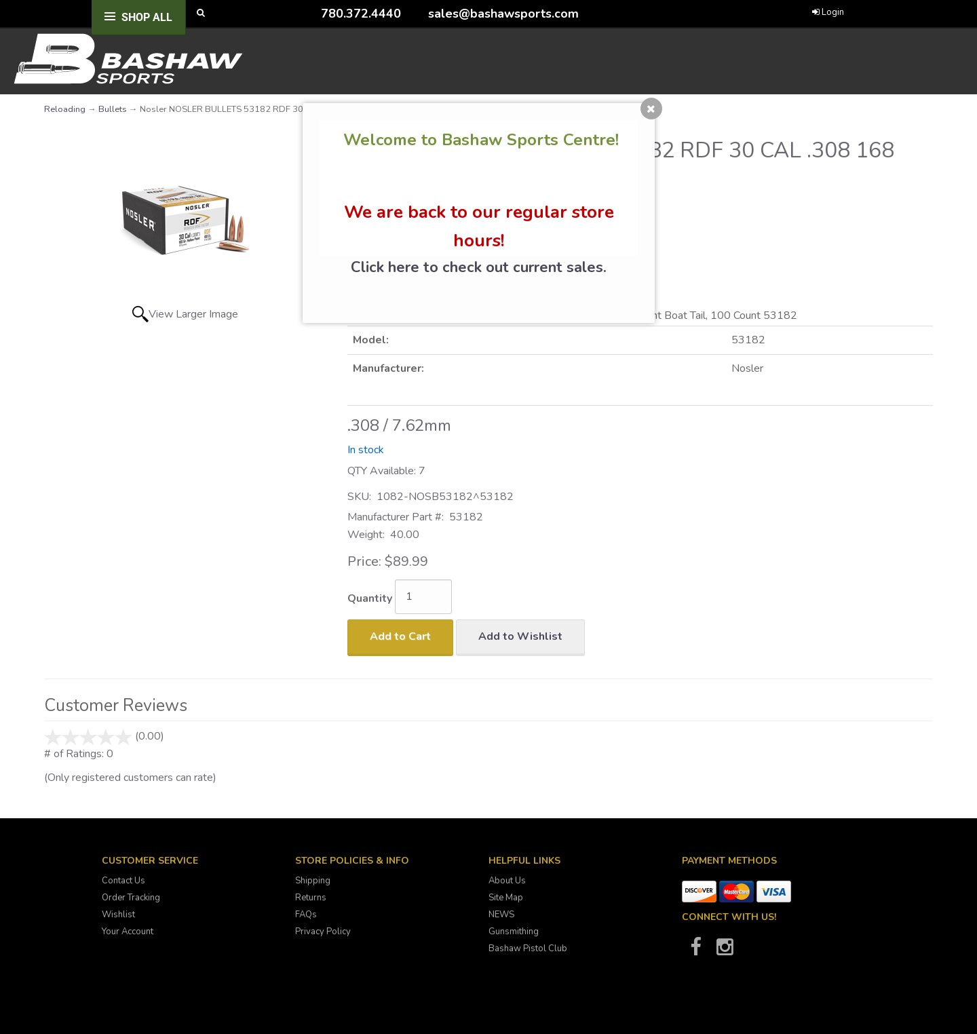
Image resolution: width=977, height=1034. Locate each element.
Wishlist (118, 914)
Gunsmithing (513, 931)
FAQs (306, 914)
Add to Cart (400, 636)
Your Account (127, 931)
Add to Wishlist (520, 636)
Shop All (146, 17)
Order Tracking (131, 898)
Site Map (505, 898)
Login (828, 12)
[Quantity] (423, 596)
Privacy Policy (323, 931)
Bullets (112, 109)
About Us (507, 881)
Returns (310, 898)
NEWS (501, 914)
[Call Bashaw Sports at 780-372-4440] (311, 13)
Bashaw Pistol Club (527, 948)
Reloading (64, 109)
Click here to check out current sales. (479, 267)
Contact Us (123, 881)
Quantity (369, 598)
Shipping (312, 881)
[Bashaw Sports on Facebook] (695, 951)
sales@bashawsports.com (503, 13)
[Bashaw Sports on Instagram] (724, 951)
